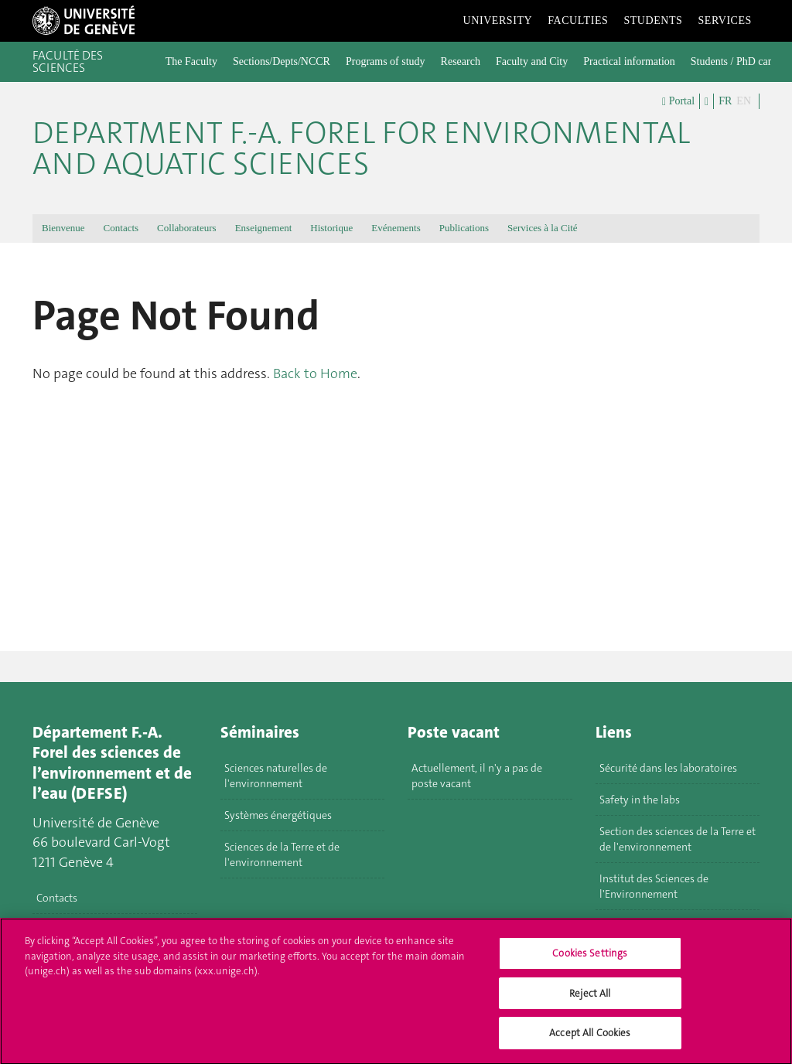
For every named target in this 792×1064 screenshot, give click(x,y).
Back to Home (315, 373)
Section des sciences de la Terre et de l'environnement (677, 839)
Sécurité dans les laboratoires (668, 768)
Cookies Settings (589, 962)
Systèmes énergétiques (278, 815)
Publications (464, 228)
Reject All (589, 1002)
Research (460, 61)
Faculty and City (532, 61)
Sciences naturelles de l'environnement (275, 775)
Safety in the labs (639, 800)
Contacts (121, 228)
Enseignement (263, 228)
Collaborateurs (187, 228)
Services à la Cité (542, 228)
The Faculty (191, 61)
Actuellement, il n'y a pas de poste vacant (476, 775)
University (498, 20)
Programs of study (385, 61)
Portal (678, 101)
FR (725, 101)
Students (652, 20)
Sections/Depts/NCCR (281, 61)
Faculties (578, 20)
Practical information (629, 61)
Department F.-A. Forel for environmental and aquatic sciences (361, 148)
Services (725, 20)
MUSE (613, 926)
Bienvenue (63, 228)
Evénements (396, 228)
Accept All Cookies (589, 1042)
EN (743, 101)
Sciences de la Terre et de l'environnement (282, 854)
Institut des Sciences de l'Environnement (653, 886)
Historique (331, 228)
